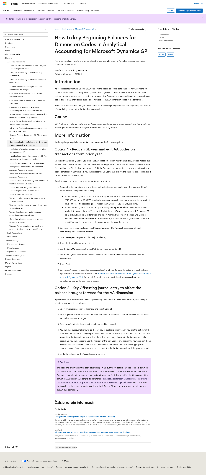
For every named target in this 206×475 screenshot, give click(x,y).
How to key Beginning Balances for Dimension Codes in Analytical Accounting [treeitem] (28, 144)
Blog (49, 467)
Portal (170, 10)
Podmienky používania (145, 467)
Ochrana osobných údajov (76, 467)
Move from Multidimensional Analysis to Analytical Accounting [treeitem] (25, 175)
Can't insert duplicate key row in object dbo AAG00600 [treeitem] (27, 102)
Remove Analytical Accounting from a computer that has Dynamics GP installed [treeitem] (28, 182)
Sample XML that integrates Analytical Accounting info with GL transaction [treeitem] (24, 189)
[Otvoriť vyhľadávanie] (190, 3)
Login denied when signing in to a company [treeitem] (27, 163)
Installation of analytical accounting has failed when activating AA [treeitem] (27, 150)
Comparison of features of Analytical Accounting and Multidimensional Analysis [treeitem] (26, 109)
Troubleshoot (67, 29)
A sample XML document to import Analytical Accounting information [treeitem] (27, 67)
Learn (57, 29)
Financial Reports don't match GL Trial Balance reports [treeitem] (28, 137)
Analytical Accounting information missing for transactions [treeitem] (27, 81)
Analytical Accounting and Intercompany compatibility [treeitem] (25, 74)
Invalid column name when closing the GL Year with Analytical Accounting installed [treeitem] (28, 157)
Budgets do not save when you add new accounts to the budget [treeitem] (25, 88)
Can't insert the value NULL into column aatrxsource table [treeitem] (25, 95)
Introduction (164, 34)
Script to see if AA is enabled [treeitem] (20, 194)
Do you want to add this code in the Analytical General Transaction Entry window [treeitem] (28, 116)
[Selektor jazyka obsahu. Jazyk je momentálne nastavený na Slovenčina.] (10, 461)
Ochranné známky (164, 467)
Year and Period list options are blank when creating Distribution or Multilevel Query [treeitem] (26, 227)
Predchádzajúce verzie (35, 467)
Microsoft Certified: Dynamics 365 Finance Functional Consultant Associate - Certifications (92, 432)
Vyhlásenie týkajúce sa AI (13, 467)
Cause (161, 37)
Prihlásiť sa (198, 3)
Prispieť (59, 467)
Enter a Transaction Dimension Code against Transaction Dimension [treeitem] (27, 123)
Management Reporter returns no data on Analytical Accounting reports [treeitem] (26, 168)
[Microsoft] (5, 3)
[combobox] (25, 34)
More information (166, 40)
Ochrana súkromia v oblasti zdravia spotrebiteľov (111, 467)
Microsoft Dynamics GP (84, 29)
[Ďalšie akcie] (149, 29)
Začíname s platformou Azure (189, 10)
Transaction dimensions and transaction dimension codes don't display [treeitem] (25, 214)
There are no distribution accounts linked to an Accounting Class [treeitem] (28, 207)
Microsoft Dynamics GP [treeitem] (14, 39)
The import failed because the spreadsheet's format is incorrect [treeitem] (27, 200)
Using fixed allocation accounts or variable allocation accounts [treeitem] (26, 221)
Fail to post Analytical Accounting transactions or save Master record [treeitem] (28, 130)
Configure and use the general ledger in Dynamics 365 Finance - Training (85, 416)
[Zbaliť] (45, 29)
